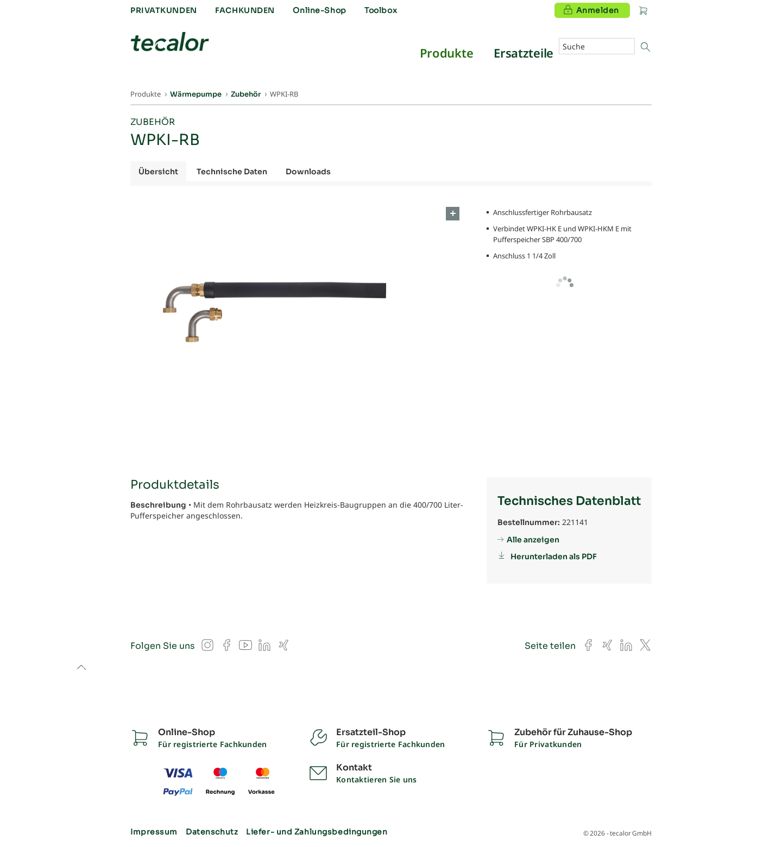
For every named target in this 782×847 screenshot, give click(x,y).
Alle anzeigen (533, 540)
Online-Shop (319, 10)
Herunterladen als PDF (553, 556)
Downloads (308, 171)
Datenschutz (212, 831)
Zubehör (152, 122)
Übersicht (158, 171)
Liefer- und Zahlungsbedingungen (316, 831)
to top (81, 668)
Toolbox (380, 10)
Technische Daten (232, 171)
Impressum (154, 831)
